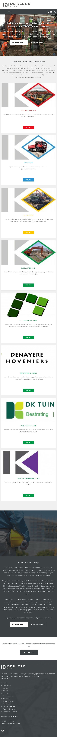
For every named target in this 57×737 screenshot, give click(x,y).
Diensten (6, 688)
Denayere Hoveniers (10, 712)
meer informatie (38, 42)
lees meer (28, 127)
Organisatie (7, 685)
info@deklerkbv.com (13, 723)
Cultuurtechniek (8, 701)
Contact (6, 693)
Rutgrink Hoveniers (9, 709)
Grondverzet (7, 704)
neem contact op (18, 42)
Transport (6, 698)
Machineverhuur (8, 696)
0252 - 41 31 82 (9, 721)
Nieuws (5, 691)
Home (5, 683)
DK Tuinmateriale (9, 706)
